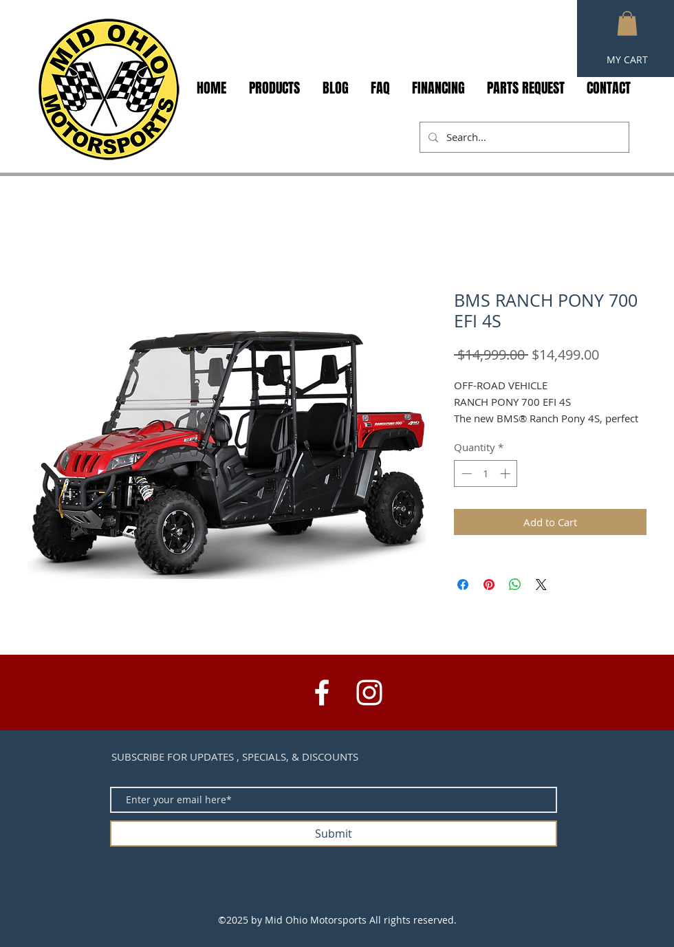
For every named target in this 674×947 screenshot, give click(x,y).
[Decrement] (465, 473)
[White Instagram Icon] (369, 692)
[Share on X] (541, 584)
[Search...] (523, 137)
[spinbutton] (486, 473)
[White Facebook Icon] (322, 692)
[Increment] (506, 473)
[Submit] (333, 833)
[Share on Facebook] (463, 584)
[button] (627, 23)
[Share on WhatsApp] (515, 584)
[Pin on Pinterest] (489, 584)
